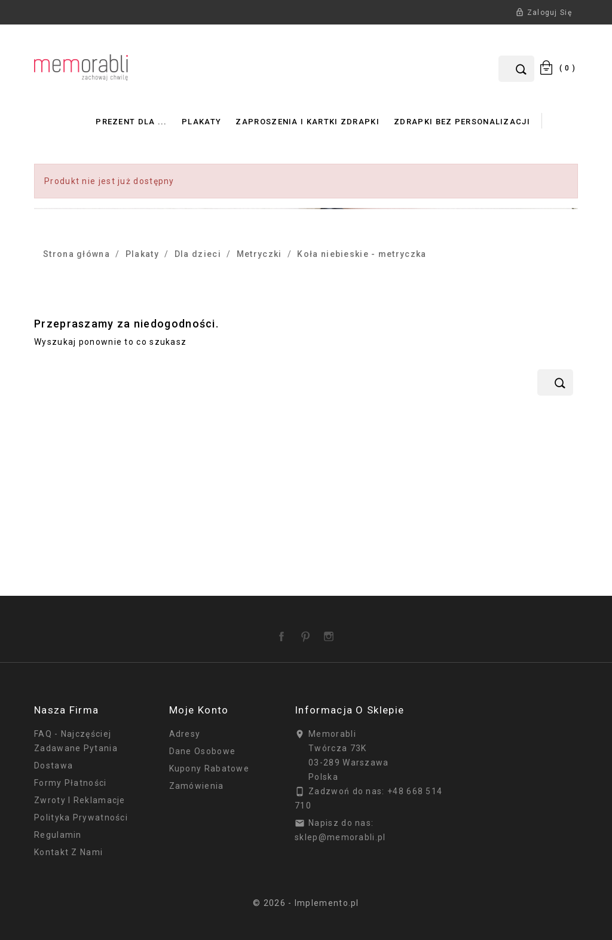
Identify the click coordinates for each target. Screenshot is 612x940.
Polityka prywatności (81, 817)
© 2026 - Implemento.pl (306, 903)
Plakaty (201, 121)
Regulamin (58, 835)
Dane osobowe (202, 751)
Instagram (331, 632)
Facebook (284, 632)
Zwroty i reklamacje (80, 800)
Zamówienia (196, 786)
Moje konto (199, 710)
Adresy (185, 734)
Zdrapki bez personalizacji (462, 121)
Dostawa (53, 765)
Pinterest (308, 632)
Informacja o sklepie (349, 710)
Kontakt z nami (68, 852)
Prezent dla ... (131, 121)
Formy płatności (70, 783)
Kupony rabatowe (209, 768)
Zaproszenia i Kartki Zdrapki (307, 121)
